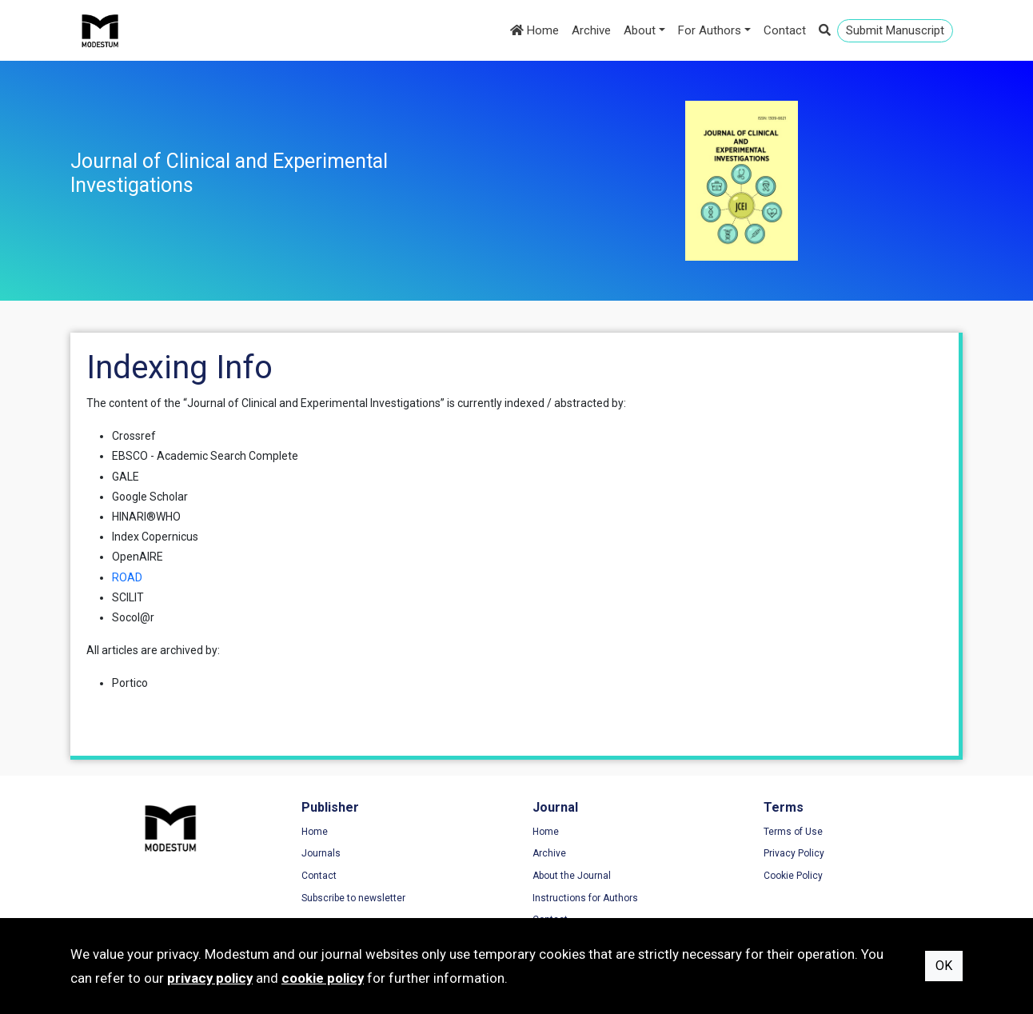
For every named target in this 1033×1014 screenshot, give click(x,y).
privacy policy (210, 978)
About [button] (640, 30)
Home (534, 30)
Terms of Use (793, 831)
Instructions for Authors (585, 898)
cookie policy (322, 978)
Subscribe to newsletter (353, 898)
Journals (321, 853)
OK (943, 965)
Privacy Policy (794, 853)
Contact (785, 30)
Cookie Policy (793, 875)
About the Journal (571, 875)
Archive (591, 30)
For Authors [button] (709, 30)
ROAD (127, 577)
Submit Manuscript (895, 30)
